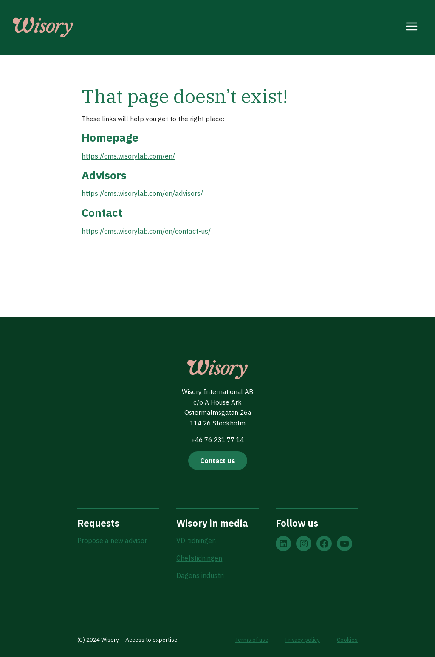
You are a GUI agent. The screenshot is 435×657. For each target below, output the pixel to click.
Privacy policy (301, 639)
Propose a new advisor (112, 539)
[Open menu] (411, 28)
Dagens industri (200, 575)
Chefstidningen (199, 557)
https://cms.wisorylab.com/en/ (128, 157)
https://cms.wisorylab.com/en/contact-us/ (146, 233)
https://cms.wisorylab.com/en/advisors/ (142, 195)
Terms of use (250, 639)
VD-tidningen (196, 539)
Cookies (347, 639)
